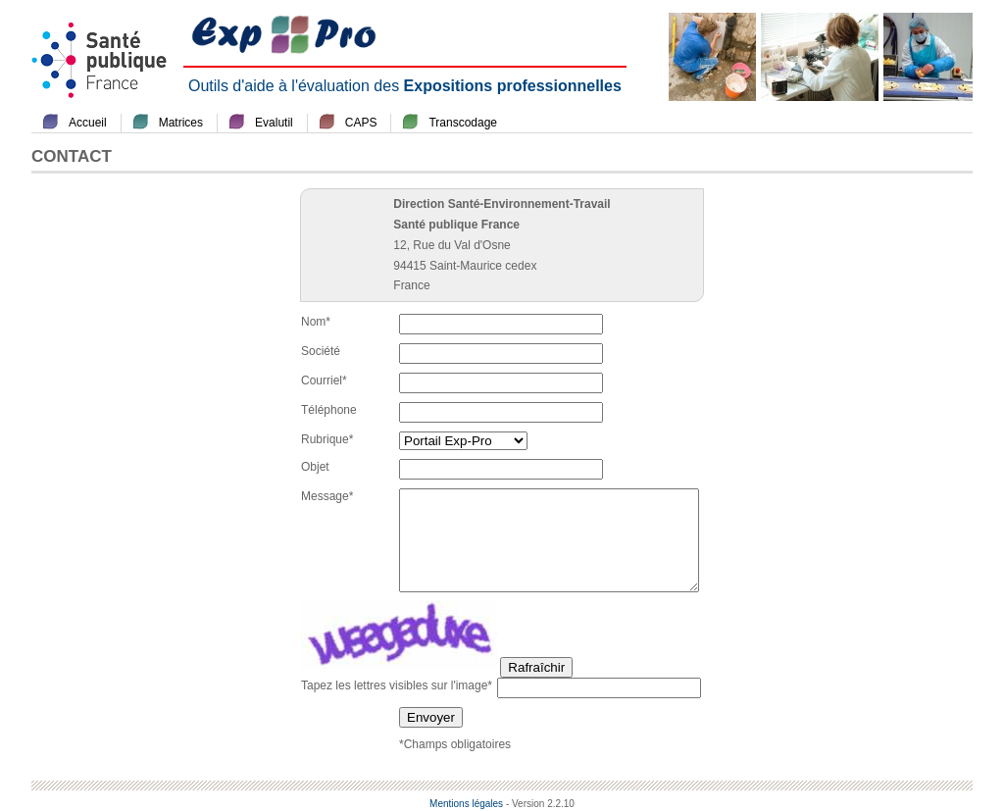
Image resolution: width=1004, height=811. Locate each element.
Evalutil (274, 122)
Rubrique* (327, 439)
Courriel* (324, 380)
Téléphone (329, 410)
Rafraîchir (536, 667)
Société (320, 351)
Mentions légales (466, 803)
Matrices (181, 122)
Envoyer (431, 717)
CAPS (361, 122)
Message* (327, 496)
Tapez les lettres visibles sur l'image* (396, 685)
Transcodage (462, 122)
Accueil (88, 122)
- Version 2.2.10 (540, 803)
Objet (315, 467)
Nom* (315, 322)
